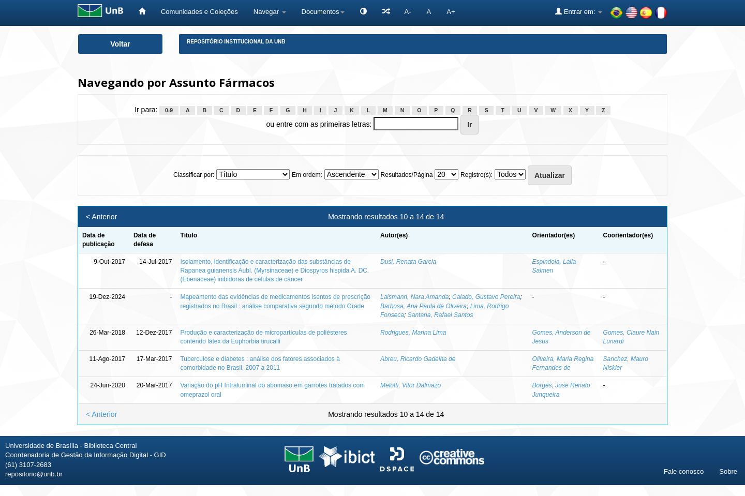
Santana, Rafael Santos (440, 315)
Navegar (270, 12)
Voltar (120, 44)
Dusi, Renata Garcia (408, 261)
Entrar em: (578, 11)
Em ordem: (307, 174)
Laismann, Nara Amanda (414, 296)
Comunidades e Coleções (199, 12)
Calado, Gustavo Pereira (486, 296)
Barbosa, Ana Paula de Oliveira (423, 306)
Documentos (323, 12)
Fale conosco (684, 471)
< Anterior (101, 217)
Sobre (728, 471)
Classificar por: (193, 174)
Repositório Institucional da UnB (236, 41)
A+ (450, 12)
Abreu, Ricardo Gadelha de (417, 359)
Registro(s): (476, 174)
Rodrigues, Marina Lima (413, 332)
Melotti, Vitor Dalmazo (410, 385)
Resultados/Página (407, 174)
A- (408, 12)
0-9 (169, 110)
